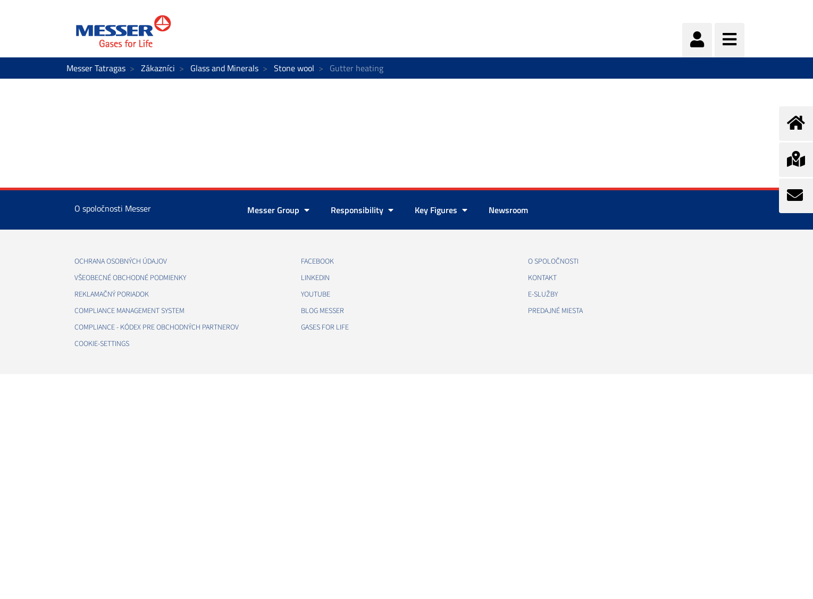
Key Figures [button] (441, 210)
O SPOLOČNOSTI (553, 261)
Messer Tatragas (95, 68)
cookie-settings (101, 344)
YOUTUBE (315, 294)
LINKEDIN (315, 278)
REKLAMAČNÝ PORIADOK (111, 294)
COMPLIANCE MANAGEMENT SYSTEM (129, 311)
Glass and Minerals (224, 68)
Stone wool (294, 68)
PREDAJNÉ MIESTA (555, 311)
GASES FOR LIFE (325, 327)
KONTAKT (542, 278)
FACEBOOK (317, 261)
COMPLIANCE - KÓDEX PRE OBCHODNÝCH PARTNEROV (156, 327)
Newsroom (508, 210)
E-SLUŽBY (543, 294)
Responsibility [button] (362, 210)
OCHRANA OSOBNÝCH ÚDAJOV (120, 261)
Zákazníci (158, 68)
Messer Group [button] (278, 210)
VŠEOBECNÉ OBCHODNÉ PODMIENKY (130, 278)
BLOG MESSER (322, 311)
